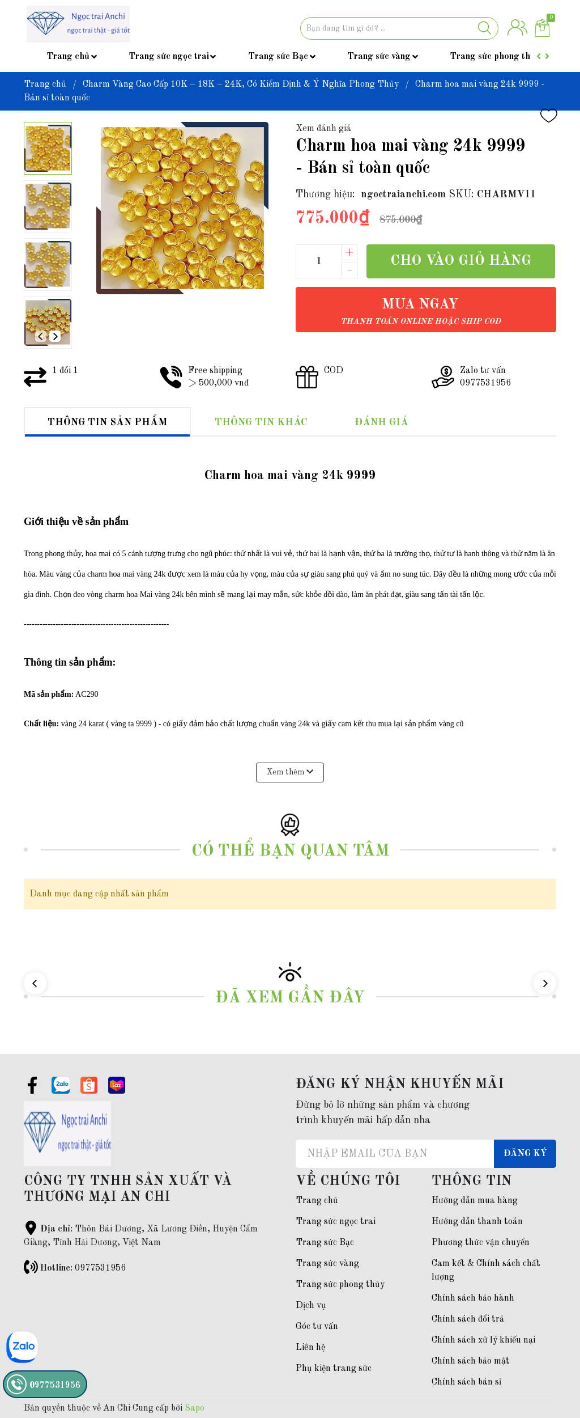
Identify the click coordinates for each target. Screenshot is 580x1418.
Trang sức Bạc (278, 56)
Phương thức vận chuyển (481, 1242)
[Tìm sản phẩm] (399, 28)
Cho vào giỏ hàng (460, 261)
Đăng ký (525, 1153)
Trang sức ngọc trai (169, 56)
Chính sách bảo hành (473, 1298)
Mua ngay (420, 311)
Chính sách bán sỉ (466, 1382)
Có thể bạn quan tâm (290, 851)
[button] (55, 336)
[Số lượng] (318, 261)
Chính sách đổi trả (468, 1319)
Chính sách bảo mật (471, 1361)
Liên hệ (310, 1347)
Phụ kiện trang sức (334, 1368)
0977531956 (100, 1268)
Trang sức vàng (379, 56)
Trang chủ (67, 56)
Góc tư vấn (317, 1326)
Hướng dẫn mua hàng (475, 1200)
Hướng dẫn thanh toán (477, 1221)
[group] (182, 208)
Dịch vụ (311, 1305)
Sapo (194, 1408)
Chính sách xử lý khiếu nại (483, 1340)
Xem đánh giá (323, 128)
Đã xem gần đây (290, 998)
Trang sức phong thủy (495, 56)
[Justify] (484, 28)
